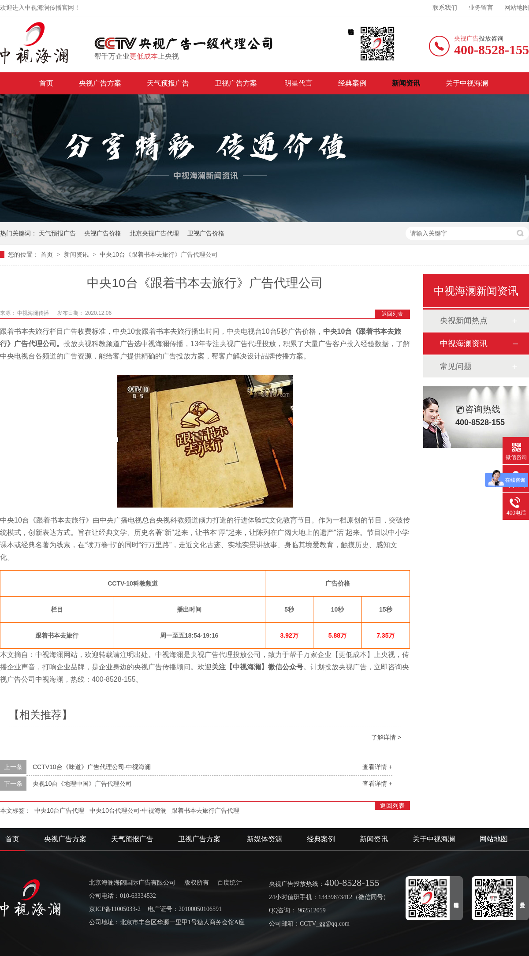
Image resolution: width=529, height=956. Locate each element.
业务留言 (481, 7)
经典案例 (352, 83)
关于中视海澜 (467, 83)
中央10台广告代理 (59, 810)
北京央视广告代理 (154, 233)
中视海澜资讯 (464, 343)
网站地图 (516, 7)
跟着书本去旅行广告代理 (205, 810)
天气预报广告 (168, 83)
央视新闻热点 (464, 320)
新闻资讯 (406, 83)
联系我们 (444, 7)
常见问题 (456, 366)
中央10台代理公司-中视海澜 (127, 810)
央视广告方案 (100, 83)
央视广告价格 (102, 233)
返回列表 (392, 314)
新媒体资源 (264, 839)
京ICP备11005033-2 (115, 909)
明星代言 (298, 83)
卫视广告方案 (237, 83)
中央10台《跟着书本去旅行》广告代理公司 (159, 254)
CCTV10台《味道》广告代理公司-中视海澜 (92, 766)
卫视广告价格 (205, 233)
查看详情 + (377, 766)
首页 (46, 83)
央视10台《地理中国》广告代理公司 (82, 783)
